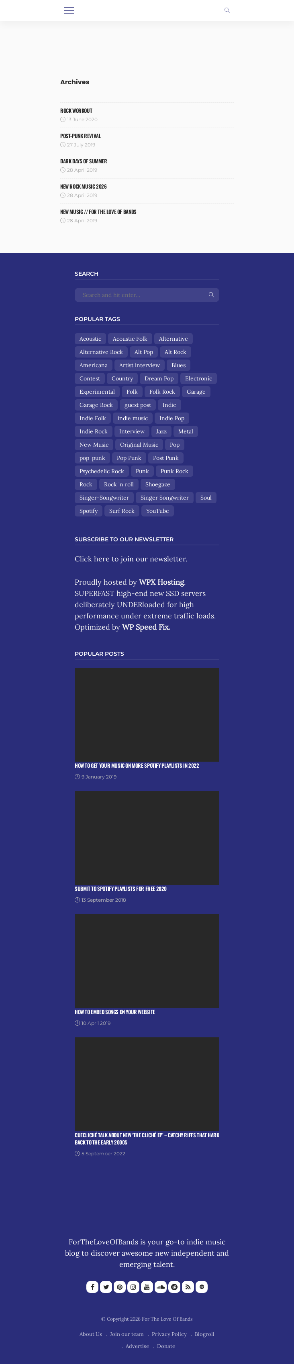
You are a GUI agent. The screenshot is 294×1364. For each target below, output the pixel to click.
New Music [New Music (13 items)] (94, 444)
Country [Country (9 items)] (122, 378)
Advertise (137, 1346)
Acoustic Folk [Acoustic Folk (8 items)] (130, 338)
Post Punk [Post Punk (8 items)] (166, 457)
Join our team (127, 1334)
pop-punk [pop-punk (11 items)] (92, 457)
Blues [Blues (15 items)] (179, 365)
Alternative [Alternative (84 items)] (173, 338)
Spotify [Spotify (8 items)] (89, 510)
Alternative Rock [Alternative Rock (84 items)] (101, 352)
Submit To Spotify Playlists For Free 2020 (121, 888)
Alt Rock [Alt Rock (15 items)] (175, 352)
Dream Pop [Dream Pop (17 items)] (159, 378)
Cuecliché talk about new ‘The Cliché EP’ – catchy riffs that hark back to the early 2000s (147, 1138)
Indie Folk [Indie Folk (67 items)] (93, 418)
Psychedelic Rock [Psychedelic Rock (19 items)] (102, 471)
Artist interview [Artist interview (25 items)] (139, 365)
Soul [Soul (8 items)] (206, 497)
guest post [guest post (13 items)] (138, 405)
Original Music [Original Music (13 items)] (139, 444)
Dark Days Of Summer (83, 161)
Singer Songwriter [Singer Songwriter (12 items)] (165, 497)
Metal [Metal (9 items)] (185, 431)
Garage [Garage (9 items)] (196, 391)
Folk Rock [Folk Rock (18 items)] (162, 391)
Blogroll (204, 1334)
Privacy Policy (169, 1334)
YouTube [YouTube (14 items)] (157, 510)
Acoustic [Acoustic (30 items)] (90, 338)
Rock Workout (76, 110)
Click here (92, 558)
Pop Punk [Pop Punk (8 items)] (129, 457)
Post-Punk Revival (80, 136)
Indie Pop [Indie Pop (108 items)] (171, 418)
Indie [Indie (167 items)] (169, 405)
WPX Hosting (161, 582)
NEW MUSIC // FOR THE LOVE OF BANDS (98, 211)
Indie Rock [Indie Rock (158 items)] (94, 431)
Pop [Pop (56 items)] (175, 444)
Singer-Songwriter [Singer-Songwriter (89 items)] (104, 497)
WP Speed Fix (145, 627)
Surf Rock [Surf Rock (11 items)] (122, 510)
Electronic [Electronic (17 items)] (198, 378)
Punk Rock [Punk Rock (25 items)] (174, 471)
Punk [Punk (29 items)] (142, 471)
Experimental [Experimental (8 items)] (97, 391)
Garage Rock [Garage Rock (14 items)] (96, 405)
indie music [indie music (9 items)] (133, 418)
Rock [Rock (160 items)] (86, 484)
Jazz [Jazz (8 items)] (161, 431)
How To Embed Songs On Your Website (115, 1012)
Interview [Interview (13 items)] (132, 431)
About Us (91, 1334)
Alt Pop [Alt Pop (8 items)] (144, 352)
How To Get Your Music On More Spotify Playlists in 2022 (137, 765)
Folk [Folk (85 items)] (132, 391)
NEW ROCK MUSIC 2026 (83, 186)
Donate (166, 1346)
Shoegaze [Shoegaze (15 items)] (157, 484)
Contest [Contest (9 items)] (90, 378)
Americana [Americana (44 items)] (94, 365)
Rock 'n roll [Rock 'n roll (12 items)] (119, 484)
